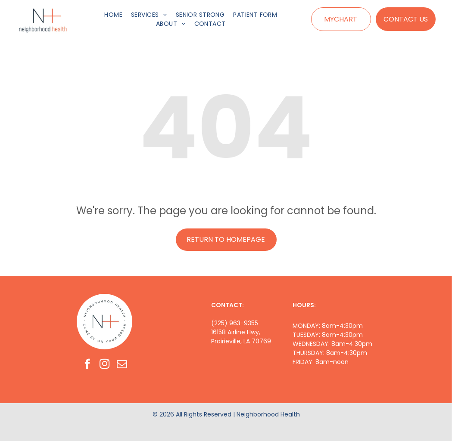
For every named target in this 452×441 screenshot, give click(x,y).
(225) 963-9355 (234, 323)
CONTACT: (227, 305)
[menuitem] (113, 14)
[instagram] (104, 364)
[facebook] (87, 364)
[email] (121, 364)
